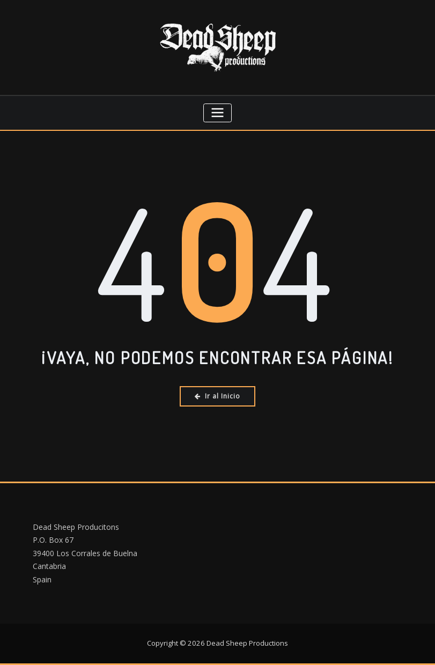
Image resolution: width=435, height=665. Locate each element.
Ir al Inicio (217, 396)
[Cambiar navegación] (217, 113)
